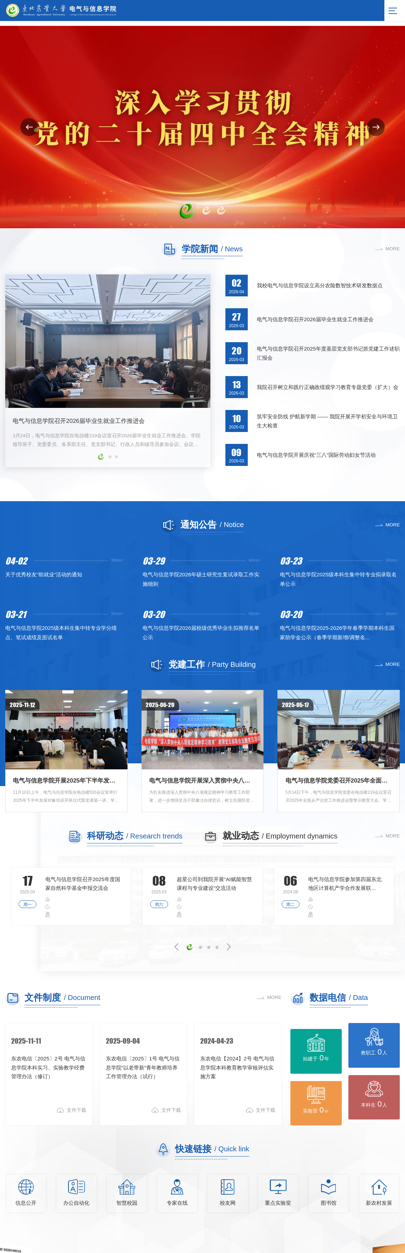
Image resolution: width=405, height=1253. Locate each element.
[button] (187, 211)
